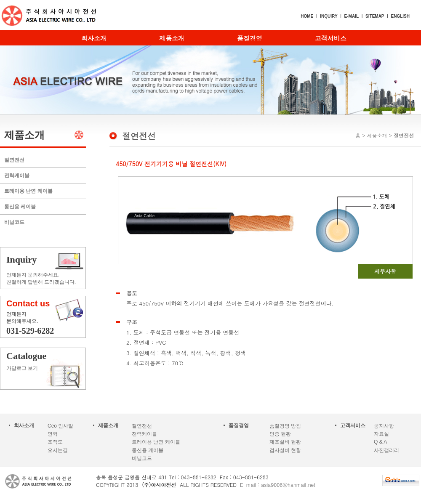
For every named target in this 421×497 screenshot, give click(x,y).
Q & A (380, 442)
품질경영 (249, 38)
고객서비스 (330, 38)
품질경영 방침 (285, 426)
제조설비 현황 (285, 442)
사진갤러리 (386, 450)
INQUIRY (328, 16)
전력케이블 (16, 175)
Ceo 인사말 (60, 426)
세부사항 (385, 271)
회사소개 (94, 38)
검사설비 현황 (285, 450)
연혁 (53, 434)
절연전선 (14, 160)
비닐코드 (14, 222)
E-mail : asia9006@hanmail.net (277, 484)
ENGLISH (400, 16)
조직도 (55, 442)
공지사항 (384, 426)
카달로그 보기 (47, 361)
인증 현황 (280, 434)
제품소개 (171, 38)
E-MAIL (351, 16)
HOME (307, 16)
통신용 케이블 (20, 207)
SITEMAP (374, 16)
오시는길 (58, 450)
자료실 (381, 434)
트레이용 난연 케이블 (28, 191)
